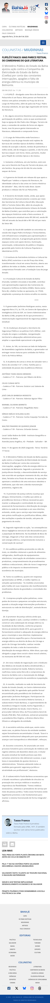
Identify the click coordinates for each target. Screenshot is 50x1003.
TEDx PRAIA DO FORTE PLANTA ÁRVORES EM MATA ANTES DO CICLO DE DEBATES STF (23, 856)
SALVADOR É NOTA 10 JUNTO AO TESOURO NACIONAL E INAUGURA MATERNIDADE (24, 874)
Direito (12, 949)
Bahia (12, 946)
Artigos (19, 30)
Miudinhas (32, 26)
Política (12, 940)
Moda (37, 983)
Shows (37, 946)
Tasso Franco (22, 820)
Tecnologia (37, 940)
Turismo (37, 943)
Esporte (37, 949)
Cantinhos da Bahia (37, 970)
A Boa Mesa (12, 973)
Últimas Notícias (17, 26)
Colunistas (7, 30)
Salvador (12, 943)
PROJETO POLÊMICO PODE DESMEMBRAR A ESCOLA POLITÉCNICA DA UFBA (23, 892)
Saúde (12, 956)
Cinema (12, 983)
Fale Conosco (8, 33)
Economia (12, 952)
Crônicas (12, 976)
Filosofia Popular (37, 976)
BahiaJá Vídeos (32, 30)
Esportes (12, 979)
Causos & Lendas (37, 973)
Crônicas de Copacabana (37, 979)
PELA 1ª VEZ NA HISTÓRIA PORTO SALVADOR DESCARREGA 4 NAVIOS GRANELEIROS (20, 865)
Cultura (37, 952)
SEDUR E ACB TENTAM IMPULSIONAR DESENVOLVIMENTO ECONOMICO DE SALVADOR (22, 883)
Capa (4, 26)
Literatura (37, 967)
